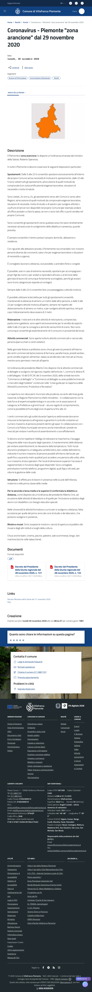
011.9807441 (16, 796)
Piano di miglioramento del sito (14, 892)
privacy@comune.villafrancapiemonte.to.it (64, 844)
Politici (10, 750)
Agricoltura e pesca (35, 723)
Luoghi (76, 730)
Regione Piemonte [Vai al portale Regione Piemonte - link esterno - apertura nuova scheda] (13, 3)
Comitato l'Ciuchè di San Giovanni (40, 900)
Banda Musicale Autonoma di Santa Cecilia (44, 884)
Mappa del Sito (13, 957)
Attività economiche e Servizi (79, 757)
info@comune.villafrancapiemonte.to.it (28, 810)
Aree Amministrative (15, 727)
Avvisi (25, 22)
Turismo (30, 773)
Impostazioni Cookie (15, 942)
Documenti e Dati (14, 735)
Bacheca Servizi (13, 927)
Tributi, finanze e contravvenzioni (40, 769)
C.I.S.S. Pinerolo (33, 907)
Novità (17, 22)
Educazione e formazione (37, 750)
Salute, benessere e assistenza (39, 766)
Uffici (9, 731)
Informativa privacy (15, 934)
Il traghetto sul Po (34, 892)
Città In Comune (61, 979)
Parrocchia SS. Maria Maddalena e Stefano (44, 888)
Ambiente (31, 727)
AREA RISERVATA (44, 988)
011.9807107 (16, 793)
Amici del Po (32, 896)
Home (9, 22)
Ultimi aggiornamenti (15, 950)
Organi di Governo (14, 723)
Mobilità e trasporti (34, 762)
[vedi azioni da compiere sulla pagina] (27, 67)
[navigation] (4, 11)
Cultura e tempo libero (36, 746)
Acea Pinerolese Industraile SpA (40, 881)
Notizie (63, 723)
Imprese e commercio (35, 758)
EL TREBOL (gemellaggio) (37, 904)
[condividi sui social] (13, 67)
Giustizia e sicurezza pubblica (38, 754)
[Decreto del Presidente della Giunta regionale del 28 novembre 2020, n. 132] (51, 567)
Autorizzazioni (32, 739)
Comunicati (65, 727)
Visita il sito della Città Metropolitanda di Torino (46, 869)
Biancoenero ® (66, 982)
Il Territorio (78, 734)
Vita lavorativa (33, 777)
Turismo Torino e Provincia (37, 911)
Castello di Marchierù (35, 915)
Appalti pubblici (33, 735)
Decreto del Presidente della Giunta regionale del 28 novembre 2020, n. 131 (28, 570)
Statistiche (11, 953)
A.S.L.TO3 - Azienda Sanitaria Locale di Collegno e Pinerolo (50, 873)
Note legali (11, 938)
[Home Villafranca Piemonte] (37, 11)
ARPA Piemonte (33, 919)
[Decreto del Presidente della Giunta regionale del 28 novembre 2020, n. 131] (12, 567)
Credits (10, 946)
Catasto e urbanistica (35, 743)
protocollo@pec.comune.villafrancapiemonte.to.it (26, 807)
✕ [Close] (88, 979)
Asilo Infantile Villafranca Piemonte (41, 923)
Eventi (76, 726)
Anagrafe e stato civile (36, 731)
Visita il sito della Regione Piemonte (41, 865)
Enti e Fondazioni (14, 739)
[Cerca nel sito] (82, 11)
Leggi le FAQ (12, 900)
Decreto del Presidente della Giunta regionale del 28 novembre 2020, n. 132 (67, 570)
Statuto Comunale (14, 930)
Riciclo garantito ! (34, 877)
